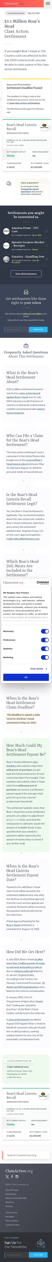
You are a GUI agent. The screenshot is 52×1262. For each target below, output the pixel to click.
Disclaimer (10, 1216)
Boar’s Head (13, 925)
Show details (36, 669)
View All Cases (12, 1190)
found (39, 1001)
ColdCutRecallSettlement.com (22, 538)
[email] (16, 329)
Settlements (11, 1194)
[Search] (26, 1155)
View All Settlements (26, 273)
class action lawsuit (18, 1019)
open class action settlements (24, 103)
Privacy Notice (12, 1220)
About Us (10, 1202)
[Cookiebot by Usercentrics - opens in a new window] (37, 583)
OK (26, 677)
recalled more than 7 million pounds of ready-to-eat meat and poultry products (25, 963)
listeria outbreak (24, 971)
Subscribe (38, 329)
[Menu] (48, 3)
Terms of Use (11, 1212)
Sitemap (9, 1206)
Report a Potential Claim (16, 1198)
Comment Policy (13, 1225)
